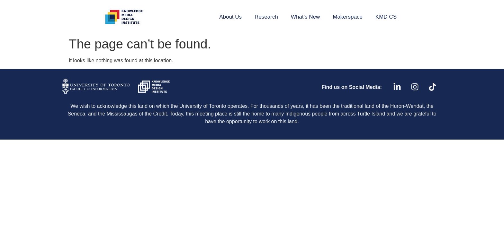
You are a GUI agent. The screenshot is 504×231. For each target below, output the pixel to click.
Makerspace (348, 17)
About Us (230, 17)
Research (266, 17)
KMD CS (386, 17)
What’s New (305, 17)
